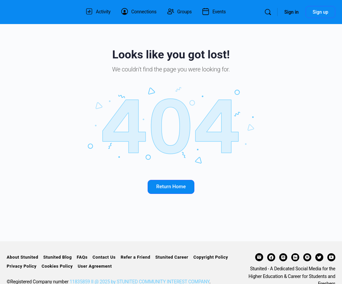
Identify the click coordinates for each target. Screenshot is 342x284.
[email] (259, 257)
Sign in (291, 12)
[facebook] (271, 257)
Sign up (320, 12)
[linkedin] (295, 257)
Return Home (171, 187)
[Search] (268, 12)
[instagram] (283, 257)
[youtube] (331, 257)
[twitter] (319, 257)
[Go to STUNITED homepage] (38, 11)
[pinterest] (307, 257)
